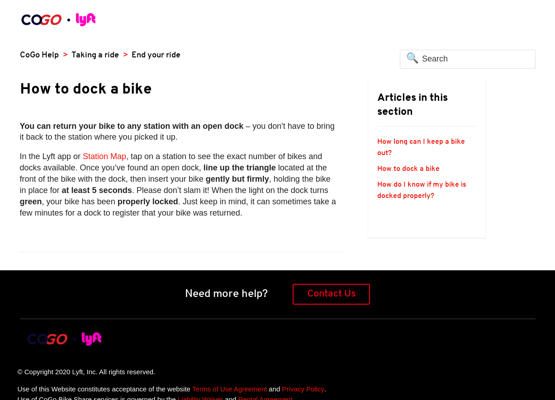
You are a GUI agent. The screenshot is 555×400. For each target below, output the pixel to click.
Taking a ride (95, 55)
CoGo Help (39, 55)
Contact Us (331, 294)
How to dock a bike (408, 169)
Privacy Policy (303, 389)
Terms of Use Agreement (229, 389)
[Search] (468, 59)
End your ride (156, 55)
